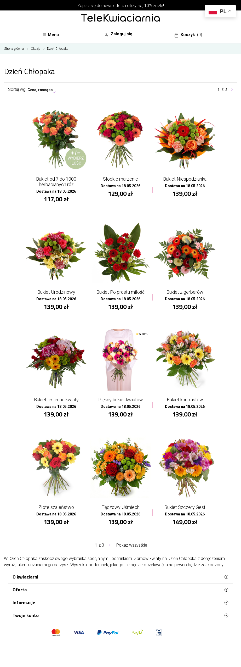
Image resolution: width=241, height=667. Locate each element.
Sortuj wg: (17, 89)
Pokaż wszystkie (131, 545)
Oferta (120, 589)
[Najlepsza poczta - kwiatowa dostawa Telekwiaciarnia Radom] (120, 18)
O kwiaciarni (120, 577)
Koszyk (188, 35)
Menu (50, 34)
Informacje (120, 602)
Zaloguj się (118, 34)
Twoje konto (120, 615)
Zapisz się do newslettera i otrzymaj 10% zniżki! (120, 5)
